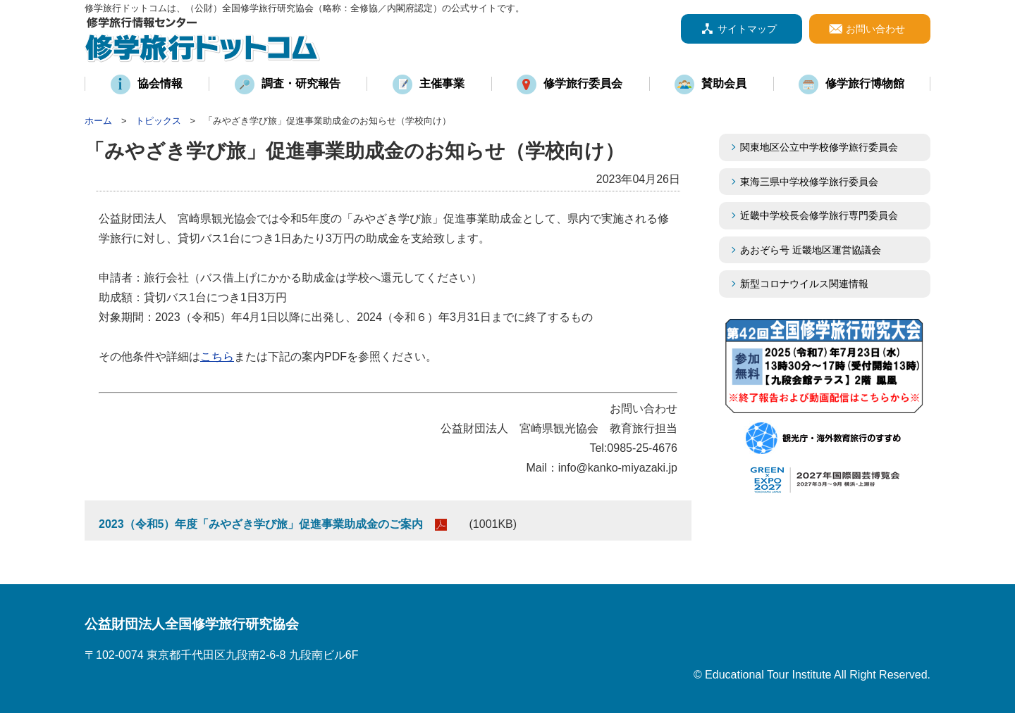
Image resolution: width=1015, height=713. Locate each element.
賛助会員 (723, 83)
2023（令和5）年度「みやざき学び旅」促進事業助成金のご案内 (261, 524)
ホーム (98, 120)
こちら (217, 356)
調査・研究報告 (301, 83)
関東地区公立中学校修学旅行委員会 (819, 147)
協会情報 (160, 83)
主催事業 (442, 83)
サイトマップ (747, 28)
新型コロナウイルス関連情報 (804, 283)
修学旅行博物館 (864, 83)
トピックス (158, 120)
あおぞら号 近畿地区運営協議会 (810, 249)
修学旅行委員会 (582, 83)
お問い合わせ (875, 28)
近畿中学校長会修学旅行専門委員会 (829, 215)
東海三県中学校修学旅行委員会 (809, 181)
